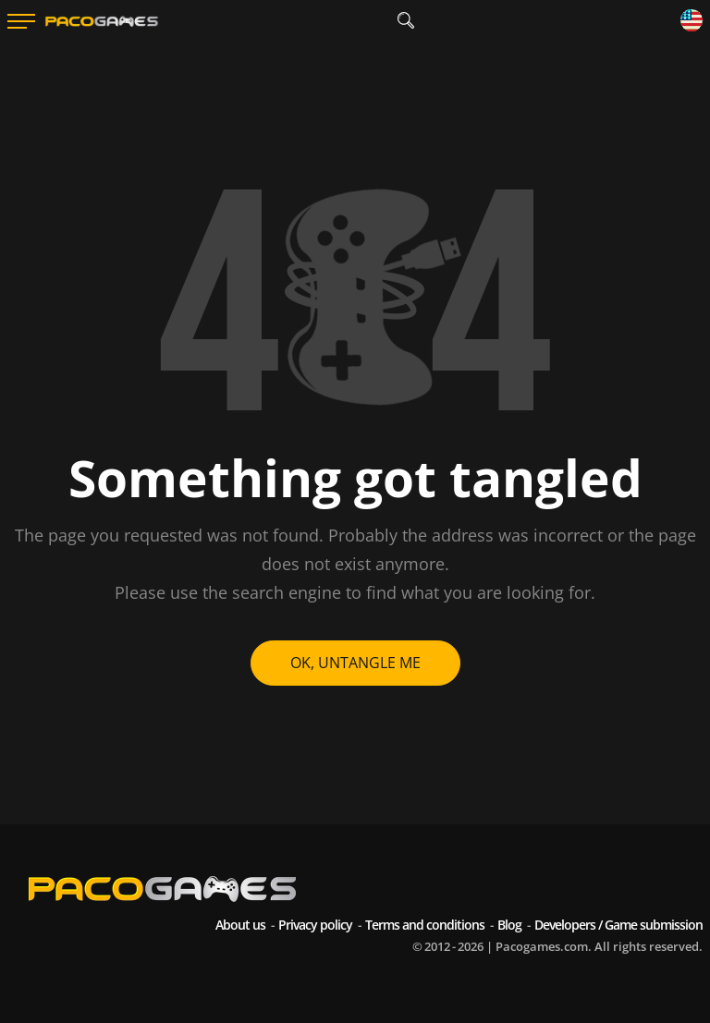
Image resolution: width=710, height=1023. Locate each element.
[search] (405, 21)
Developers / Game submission (618, 924)
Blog (509, 924)
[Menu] (21, 21)
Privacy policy (315, 924)
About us (240, 924)
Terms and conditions (424, 924)
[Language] (691, 22)
